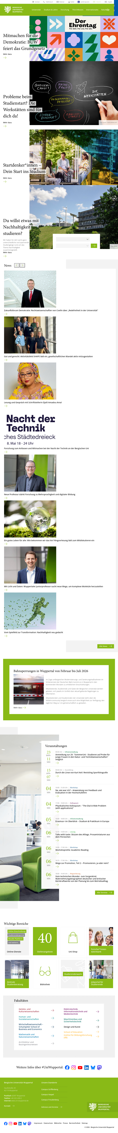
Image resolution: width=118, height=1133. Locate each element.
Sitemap (85, 1123)
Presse (65, 1123)
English (110, 2)
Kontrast (37, 2)
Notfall (72, 2)
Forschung (65, 9)
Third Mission (77, 9)
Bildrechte (58, 1123)
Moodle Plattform (15, 939)
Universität (36, 9)
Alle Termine (102, 892)
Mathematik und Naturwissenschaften (29, 1035)
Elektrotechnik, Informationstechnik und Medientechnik (75, 1011)
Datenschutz (48, 1123)
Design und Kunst (72, 1026)
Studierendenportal (16, 935)
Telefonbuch (49, 2)
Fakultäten (105, 9)
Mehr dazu (7, 54)
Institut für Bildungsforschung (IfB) (78, 1036)
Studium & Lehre (51, 9)
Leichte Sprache (84, 2)
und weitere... (13, 942)
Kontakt (7, 1106)
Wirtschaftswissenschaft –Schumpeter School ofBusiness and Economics (31, 1027)
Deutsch (98, 2)
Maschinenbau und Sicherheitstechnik (73, 1020)
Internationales (92, 9)
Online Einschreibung (16, 931)
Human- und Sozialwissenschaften (29, 1017)
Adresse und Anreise (50, 1107)
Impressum (38, 1123)
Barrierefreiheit (74, 1123)
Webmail (61, 2)
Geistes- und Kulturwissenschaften (29, 1010)
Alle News (103, 646)
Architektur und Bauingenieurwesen (28, 1043)
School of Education (73, 1032)
